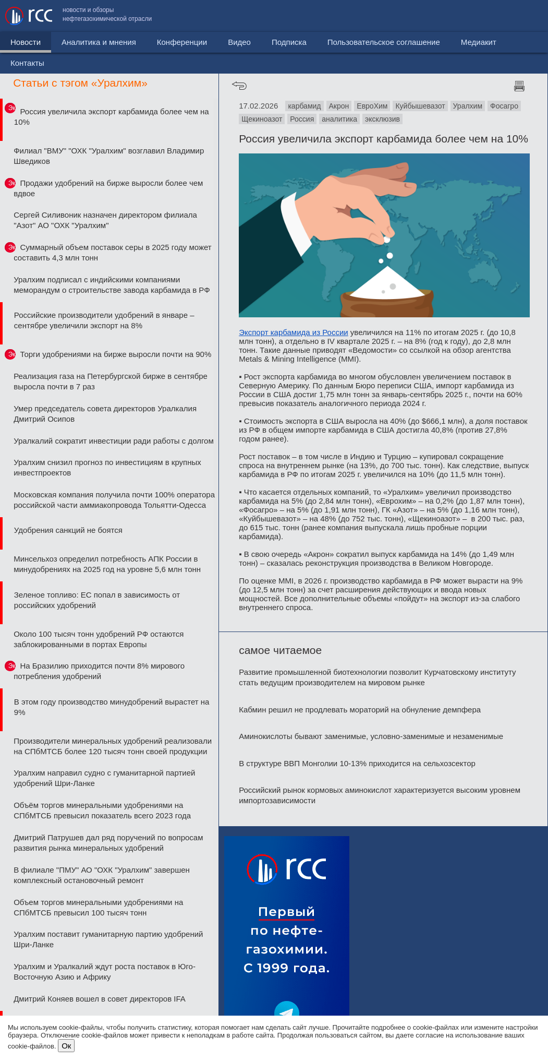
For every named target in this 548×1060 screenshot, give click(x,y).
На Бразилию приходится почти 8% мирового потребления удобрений (99, 671)
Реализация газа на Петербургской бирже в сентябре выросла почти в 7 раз (111, 381)
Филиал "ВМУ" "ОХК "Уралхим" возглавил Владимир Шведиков (109, 155)
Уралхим (467, 106)
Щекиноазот (261, 119)
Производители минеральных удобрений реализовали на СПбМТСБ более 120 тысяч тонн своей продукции (113, 746)
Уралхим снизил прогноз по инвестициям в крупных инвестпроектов (107, 467)
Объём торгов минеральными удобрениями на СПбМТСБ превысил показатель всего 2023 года (102, 810)
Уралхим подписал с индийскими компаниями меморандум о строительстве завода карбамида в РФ (112, 284)
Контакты (521, 15)
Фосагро (504, 106)
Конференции (182, 42)
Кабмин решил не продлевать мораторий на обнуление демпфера (360, 709)
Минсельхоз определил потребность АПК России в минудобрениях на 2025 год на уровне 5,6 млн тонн (107, 564)
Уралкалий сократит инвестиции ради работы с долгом (114, 440)
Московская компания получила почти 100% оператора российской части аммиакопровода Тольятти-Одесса (114, 499)
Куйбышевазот (420, 106)
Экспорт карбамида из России (293, 332)
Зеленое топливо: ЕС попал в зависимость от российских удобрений (97, 600)
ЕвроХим (372, 106)
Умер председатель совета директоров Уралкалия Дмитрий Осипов (105, 413)
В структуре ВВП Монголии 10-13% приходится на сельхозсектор (357, 763)
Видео (239, 42)
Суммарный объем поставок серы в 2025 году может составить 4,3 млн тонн (112, 252)
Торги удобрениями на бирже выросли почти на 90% (115, 354)
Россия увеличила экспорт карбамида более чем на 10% (111, 116)
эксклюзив (382, 119)
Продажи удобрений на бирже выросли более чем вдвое (108, 188)
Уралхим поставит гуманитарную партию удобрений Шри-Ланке (108, 939)
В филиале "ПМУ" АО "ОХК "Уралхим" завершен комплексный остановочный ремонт (102, 875)
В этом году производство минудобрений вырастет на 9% (112, 707)
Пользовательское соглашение (370, 15)
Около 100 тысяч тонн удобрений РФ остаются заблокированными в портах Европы (99, 639)
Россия (302, 119)
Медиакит (465, 15)
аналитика (339, 119)
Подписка (289, 42)
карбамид (304, 106)
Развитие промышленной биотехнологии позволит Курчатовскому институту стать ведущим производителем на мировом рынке (377, 677)
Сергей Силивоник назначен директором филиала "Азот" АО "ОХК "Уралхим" (105, 220)
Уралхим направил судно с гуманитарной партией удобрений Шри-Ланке (104, 778)
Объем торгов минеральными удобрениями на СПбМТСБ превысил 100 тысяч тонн (98, 907)
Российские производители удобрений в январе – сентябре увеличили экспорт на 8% (104, 320)
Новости (25, 42)
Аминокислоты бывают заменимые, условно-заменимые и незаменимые (371, 736)
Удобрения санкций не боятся (68, 530)
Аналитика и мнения (99, 42)
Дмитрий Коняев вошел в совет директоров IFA (100, 998)
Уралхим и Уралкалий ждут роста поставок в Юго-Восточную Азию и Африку (105, 971)
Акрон (339, 106)
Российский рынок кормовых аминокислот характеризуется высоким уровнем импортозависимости (379, 795)
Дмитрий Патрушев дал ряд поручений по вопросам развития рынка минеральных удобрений (108, 842)
